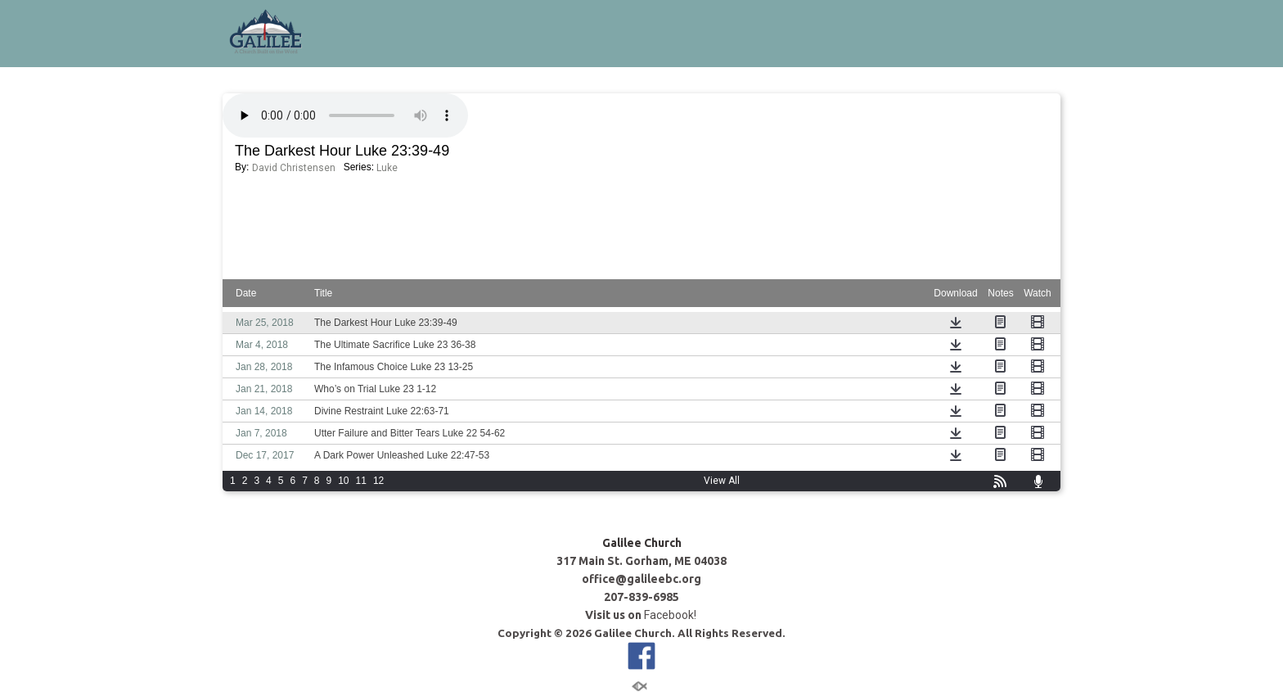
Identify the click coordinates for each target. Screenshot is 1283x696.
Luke (387, 168)
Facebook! (671, 614)
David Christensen (293, 168)
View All (722, 480)
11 (361, 480)
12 (378, 480)
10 (343, 480)
